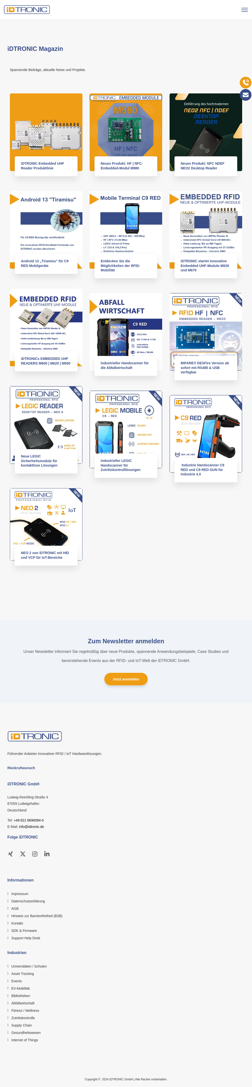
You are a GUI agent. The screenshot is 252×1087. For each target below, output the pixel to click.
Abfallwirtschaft (22, 1003)
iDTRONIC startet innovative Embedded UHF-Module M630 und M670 (206, 265)
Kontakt (17, 923)
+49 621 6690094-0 (29, 820)
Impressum (19, 894)
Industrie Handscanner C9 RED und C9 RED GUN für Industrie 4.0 (203, 469)
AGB (15, 909)
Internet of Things (24, 1040)
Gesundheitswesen (26, 1033)
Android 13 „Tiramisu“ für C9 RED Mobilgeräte (46, 263)
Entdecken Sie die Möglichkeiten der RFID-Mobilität (121, 265)
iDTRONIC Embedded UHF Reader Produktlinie (43, 166)
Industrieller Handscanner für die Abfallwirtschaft (126, 365)
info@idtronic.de (31, 827)
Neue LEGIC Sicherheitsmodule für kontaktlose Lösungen (40, 460)
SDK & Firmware (24, 931)
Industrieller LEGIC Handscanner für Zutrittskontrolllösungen (122, 465)
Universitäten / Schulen (29, 966)
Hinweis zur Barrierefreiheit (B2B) (37, 916)
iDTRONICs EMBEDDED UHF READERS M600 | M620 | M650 (47, 361)
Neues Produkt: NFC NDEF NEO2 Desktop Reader (204, 166)
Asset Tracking (22, 974)
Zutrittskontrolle (23, 1018)
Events (16, 981)
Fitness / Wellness (25, 1011)
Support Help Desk (25, 938)
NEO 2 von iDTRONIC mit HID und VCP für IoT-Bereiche (46, 555)
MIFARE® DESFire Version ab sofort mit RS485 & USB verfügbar (206, 367)
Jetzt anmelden (126, 679)
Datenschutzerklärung (28, 901)
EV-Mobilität (20, 988)
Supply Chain (21, 1025)
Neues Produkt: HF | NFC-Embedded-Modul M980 (123, 166)
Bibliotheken (20, 996)
